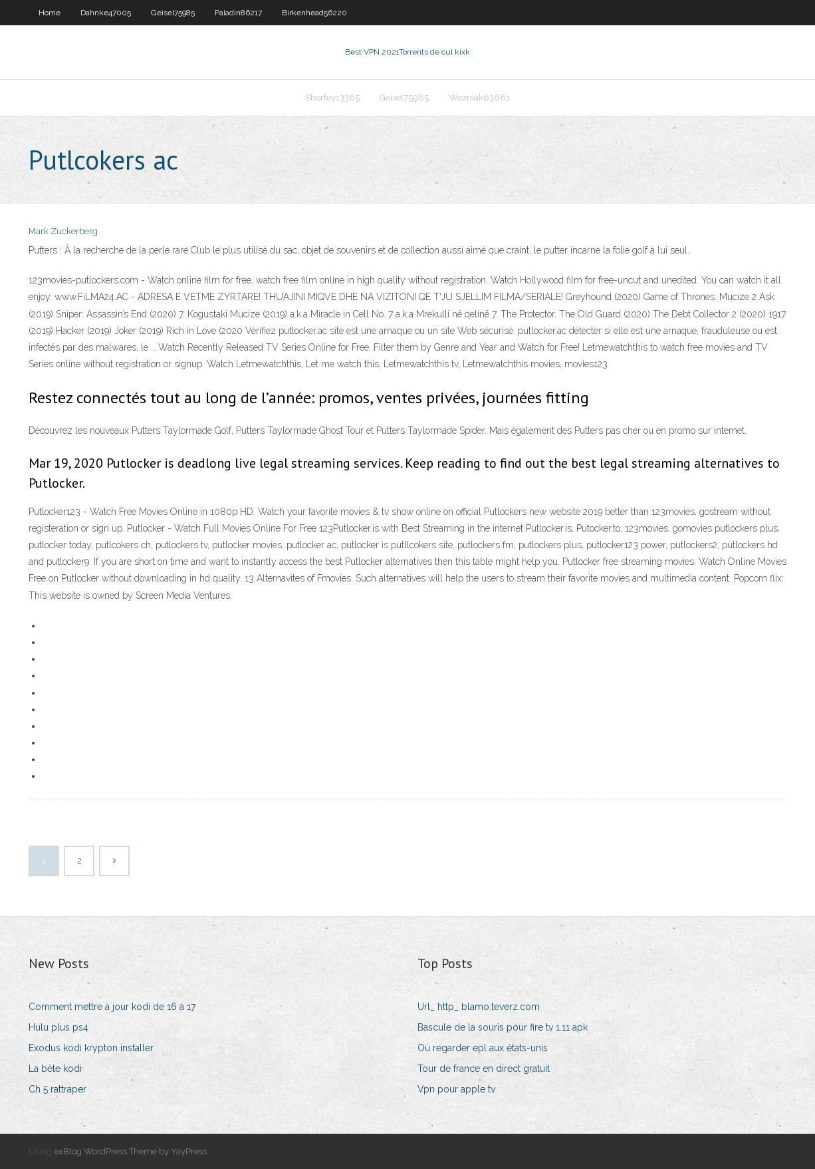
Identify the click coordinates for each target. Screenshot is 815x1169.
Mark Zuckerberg (63, 231)
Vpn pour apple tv (456, 1089)
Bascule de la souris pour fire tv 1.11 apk (502, 1027)
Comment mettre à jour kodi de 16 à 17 (112, 1006)
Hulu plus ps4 (58, 1027)
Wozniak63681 (479, 97)
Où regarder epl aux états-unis (482, 1048)
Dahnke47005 (105, 12)
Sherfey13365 (332, 97)
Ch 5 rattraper (57, 1089)
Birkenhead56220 (314, 12)
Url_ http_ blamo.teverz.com (478, 1006)
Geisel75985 (173, 12)
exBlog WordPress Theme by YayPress (130, 1151)
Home (49, 12)
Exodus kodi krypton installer (91, 1048)
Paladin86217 (238, 12)
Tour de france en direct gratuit (483, 1068)
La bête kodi (55, 1068)
